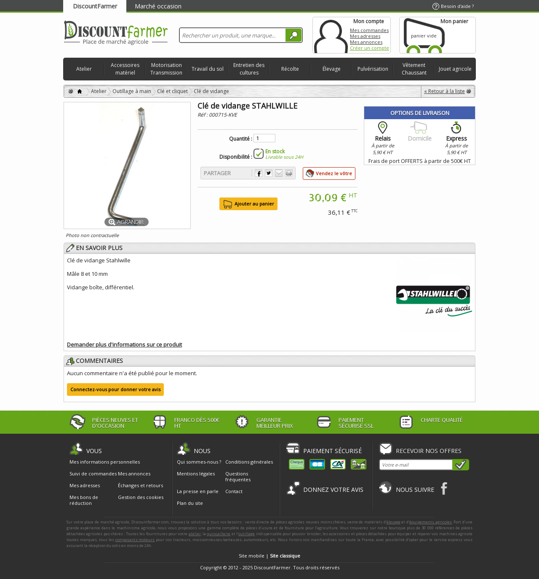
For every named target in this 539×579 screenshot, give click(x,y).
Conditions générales (249, 462)
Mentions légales (196, 473)
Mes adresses (365, 36)
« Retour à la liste (444, 91)
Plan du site (190, 503)
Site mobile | (269, 555)
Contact (234, 491)
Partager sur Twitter (268, 173)
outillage (246, 533)
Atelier (84, 68)
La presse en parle (198, 491)
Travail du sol (208, 68)
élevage (393, 522)
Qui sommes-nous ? (199, 462)
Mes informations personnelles (104, 462)
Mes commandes (369, 30)
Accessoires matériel (125, 68)
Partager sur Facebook (258, 173)
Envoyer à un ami (279, 173)
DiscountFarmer (95, 6)
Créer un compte (369, 48)
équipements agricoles (430, 522)
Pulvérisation (373, 68)
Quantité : (240, 139)
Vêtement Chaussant (414, 68)
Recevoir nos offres (429, 451)
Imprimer (289, 173)
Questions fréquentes (238, 476)
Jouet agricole (455, 68)
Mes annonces (366, 42)
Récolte (290, 68)
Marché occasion (158, 6)
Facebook (444, 488)
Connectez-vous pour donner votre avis (115, 389)
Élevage (332, 68)
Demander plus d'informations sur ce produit (124, 344)
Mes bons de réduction (83, 500)
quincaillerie (218, 533)
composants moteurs (135, 539)
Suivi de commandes (93, 474)
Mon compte (331, 35)
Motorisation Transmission (166, 68)
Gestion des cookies (140, 497)
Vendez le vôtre (334, 173)
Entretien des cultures (248, 68)
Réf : (203, 114)
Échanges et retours (140, 485)
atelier (195, 533)
